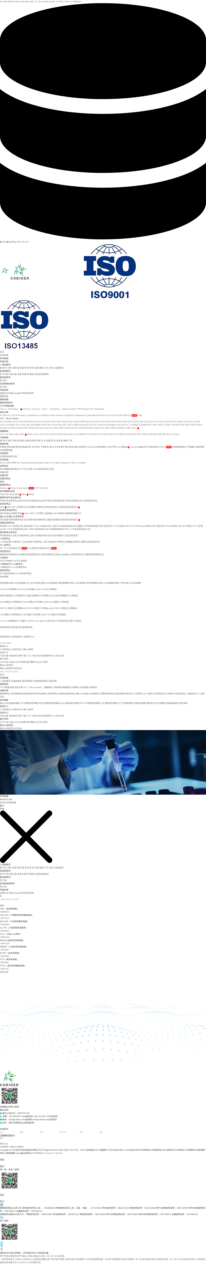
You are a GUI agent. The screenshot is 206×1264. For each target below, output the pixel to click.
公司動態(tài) (6, 649)
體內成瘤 (4, 640)
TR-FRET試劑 (26, 469)
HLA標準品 (149, 693)
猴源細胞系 (27, 681)
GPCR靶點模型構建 (9, 586)
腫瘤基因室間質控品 (9, 554)
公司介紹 (4, 662)
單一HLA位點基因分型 (13, 548)
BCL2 (3, 463)
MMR (31, 494)
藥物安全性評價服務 (9, 630)
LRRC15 (161, 425)
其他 (5, 380)
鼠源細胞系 (16, 681)
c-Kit (35, 434)
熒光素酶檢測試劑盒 (9, 469)
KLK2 (119, 425)
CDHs (180, 421)
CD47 (130, 421)
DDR (8, 463)
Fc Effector (5, 415)
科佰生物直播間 (43, 656)
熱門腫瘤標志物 (18, 693)
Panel (42, 488)
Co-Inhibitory (45, 415)
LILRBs (134, 425)
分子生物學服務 (7, 618)
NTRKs (145, 434)
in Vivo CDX (5, 643)
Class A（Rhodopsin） (11, 409)
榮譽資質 (25, 662)
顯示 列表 (2, 807)
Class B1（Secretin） (32, 409)
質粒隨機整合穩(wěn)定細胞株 (72, 583)
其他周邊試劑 (27, 393)
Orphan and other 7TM (72, 409)
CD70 (151, 421)
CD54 (135, 421)
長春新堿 (152, 447)
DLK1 (24, 425)
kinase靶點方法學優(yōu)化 (36, 602)
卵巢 (15, 368)
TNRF (128, 428)
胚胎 (15, 374)
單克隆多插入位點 (8, 535)
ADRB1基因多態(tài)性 (38, 529)
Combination (98, 409)
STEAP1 (75, 428)
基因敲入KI (29, 637)
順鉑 (76, 447)
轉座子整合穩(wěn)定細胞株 (128, 583)
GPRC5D (78, 425)
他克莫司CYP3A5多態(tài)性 (116, 526)
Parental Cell (87, 409)
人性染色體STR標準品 (31, 542)
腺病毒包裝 (27, 627)
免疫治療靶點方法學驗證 (66, 595)
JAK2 (128, 434)
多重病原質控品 (51, 507)
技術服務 (4, 576)
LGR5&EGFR (144, 425)
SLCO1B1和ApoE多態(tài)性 (143, 526)
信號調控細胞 (6, 456)
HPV (3, 507)
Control (176, 434)
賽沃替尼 (69, 447)
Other (140, 415)
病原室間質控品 (48, 554)
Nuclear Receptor (35, 463)
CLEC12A (4, 425)
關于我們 (4, 659)
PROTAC (130, 415)
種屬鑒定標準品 (73, 542)
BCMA (33, 421)
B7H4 (27, 421)
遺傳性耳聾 (17, 513)
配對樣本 (74, 520)
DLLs (18, 425)
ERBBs (37, 425)
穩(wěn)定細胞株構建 (10, 580)
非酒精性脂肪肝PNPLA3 (60, 529)
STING (120, 415)
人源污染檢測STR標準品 (54, 542)
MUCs (200, 425)
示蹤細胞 (57, 687)
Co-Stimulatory (32, 415)
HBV (9, 507)
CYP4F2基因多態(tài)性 (17, 529)
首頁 (2, 352)
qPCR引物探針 (20, 561)
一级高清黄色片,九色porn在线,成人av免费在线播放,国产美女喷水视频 (32, 1259)
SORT (61, 428)
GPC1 (65, 425)
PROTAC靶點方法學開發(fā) (13, 608)
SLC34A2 (44, 428)
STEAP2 (98, 428)
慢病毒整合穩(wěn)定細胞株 (13, 583)
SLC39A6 (53, 428)
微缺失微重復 (53, 520)
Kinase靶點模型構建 (9, 599)
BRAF (30, 434)
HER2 (122, 434)
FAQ (53, 656)
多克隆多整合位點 (43, 535)
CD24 (96, 421)
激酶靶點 (48, 687)
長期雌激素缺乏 (179, 447)
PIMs (160, 434)
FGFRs (111, 434)
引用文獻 (4, 656)
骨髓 (48, 440)
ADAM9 (8, 421)
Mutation (5, 488)
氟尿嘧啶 (200, 447)
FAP (43, 425)
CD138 (46, 421)
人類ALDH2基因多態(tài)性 (64, 526)
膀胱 (22, 440)
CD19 (59, 421)
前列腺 (32, 440)
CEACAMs (188, 421)
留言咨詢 (18, 668)
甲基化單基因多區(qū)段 (34, 501)
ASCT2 (15, 421)
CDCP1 (173, 421)
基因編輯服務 (6, 633)
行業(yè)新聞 (27, 649)
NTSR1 (182, 425)
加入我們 (43, 662)
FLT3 (116, 434)
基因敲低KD (5, 637)
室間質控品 (160, 693)
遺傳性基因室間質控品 (30, 554)
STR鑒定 (22, 621)
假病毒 (40, 507)
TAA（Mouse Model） (33, 687)
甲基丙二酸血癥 (45, 513)
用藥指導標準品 (108, 693)
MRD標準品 (37, 1153)
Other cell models (78, 463)
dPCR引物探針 (7, 561)
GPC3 (71, 425)
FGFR (55, 425)
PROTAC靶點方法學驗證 (65, 608)
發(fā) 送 (4, 1143)
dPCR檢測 (59, 621)
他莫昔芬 (83, 447)
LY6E (168, 425)
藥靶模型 (4, 396)
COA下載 (31, 656)
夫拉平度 (112, 447)
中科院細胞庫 (113, 1150)
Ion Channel (22, 463)
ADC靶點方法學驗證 (56, 614)
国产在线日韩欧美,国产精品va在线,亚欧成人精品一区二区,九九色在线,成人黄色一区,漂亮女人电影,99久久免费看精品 (40, 2)
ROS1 (170, 434)
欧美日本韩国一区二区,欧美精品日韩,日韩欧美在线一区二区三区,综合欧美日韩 (157, 1259)
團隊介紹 (34, 662)
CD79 (167, 421)
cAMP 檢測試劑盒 (41, 469)
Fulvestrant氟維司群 (139, 447)
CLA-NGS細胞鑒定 (8, 621)
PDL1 (14, 428)
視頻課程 (13, 656)
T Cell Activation (17, 415)
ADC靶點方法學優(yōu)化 (34, 614)
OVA (9, 428)
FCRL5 (48, 425)
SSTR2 (67, 428)
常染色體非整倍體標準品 (12, 520)
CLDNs (197, 421)
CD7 (146, 421)
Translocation (25, 488)
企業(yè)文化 (15, 662)
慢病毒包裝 (16, 627)
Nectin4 (3, 428)
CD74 (162, 421)
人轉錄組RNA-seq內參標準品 (13, 567)
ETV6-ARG (91, 434)
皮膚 (19, 374)
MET (188, 425)
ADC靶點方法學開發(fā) (11, 614)
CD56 (141, 421)
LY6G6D (175, 425)
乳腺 (22, 368)
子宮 (46, 368)
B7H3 (21, 421)
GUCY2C (93, 425)
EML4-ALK (73, 434)
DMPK (14, 463)
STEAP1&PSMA (86, 428)
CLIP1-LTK (43, 434)
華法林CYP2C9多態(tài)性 (12, 526)
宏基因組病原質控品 (69, 507)
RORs (32, 428)
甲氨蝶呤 (191, 447)
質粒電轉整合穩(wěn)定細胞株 (101, 583)
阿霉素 (3, 447)
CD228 (76, 421)
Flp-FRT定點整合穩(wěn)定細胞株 (41, 583)
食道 (29, 368)
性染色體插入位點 (60, 535)
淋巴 (10, 368)
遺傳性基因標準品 (67, 693)
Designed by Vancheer (53, 1153)
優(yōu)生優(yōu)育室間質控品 (70, 554)
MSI (7, 494)
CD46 (124, 421)
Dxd (119, 447)
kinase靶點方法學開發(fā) (11, 602)
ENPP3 (82, 421)
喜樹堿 (125, 447)
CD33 (107, 421)
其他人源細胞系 (56, 368)
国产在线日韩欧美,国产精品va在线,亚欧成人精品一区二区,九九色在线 (32, 1256)
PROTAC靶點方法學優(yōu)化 (40, 608)
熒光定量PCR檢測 (72, 621)
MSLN (194, 425)
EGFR (65, 434)
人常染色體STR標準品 (10, 542)
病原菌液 (32, 507)
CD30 (102, 421)
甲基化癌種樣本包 (74, 501)
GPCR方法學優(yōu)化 (30, 589)
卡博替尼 (44, 447)
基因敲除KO (17, 637)
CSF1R (52, 434)
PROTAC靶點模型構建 (10, 605)
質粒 (15, 456)
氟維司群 (27, 447)
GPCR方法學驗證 (49, 589)
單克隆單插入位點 (26, 535)
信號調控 (75, 687)
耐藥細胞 (66, 687)
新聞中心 (4, 646)
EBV (14, 507)
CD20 (64, 421)
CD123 (39, 421)
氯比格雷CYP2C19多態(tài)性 (38, 526)
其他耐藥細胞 (6, 450)
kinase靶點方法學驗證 (59, 602)
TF (103, 428)
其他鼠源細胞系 (41, 374)
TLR (114, 415)
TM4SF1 (121, 428)
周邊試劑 (52, 681)
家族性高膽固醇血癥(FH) (69, 513)
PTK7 (26, 428)
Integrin (113, 425)
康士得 (52, 447)
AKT (2, 434)
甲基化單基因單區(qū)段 (11, 501)
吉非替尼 (36, 447)
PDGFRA (153, 434)
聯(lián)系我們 (6, 665)
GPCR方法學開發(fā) (9, 589)
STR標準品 (138, 693)
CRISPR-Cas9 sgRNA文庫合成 (40, 621)
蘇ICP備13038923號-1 (69, 1150)
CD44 (118, 421)
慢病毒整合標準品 (124, 693)
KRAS (134, 434)
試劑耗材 (93, 687)
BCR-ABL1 (14, 434)
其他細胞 (84, 687)
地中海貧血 (5, 513)
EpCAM (90, 421)
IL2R (100, 425)
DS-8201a (164, 447)
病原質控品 (22, 507)
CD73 (156, 421)
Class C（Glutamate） (52, 409)
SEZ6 (37, 428)
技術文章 (60, 656)
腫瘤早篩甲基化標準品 (36, 693)
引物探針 (170, 693)
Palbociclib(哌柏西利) (98, 447)
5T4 (2, 421)
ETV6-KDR (102, 434)
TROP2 (113, 428)
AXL (7, 434)
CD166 (53, 421)
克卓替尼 (60, 447)
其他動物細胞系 (40, 681)
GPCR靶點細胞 (7, 687)
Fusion (14, 488)
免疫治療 (18, 687)
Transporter (65, 463)
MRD (12, 494)
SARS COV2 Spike (51, 463)
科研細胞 (4, 355)
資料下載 (22, 656)
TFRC (107, 428)
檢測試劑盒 (180, 693)
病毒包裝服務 (6, 624)
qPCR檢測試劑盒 (24, 573)
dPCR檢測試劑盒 (8, 573)
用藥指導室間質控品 (94, 554)
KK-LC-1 (126, 425)
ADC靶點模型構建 (8, 611)
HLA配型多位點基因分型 (41, 548)
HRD (25, 494)
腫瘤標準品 (5, 693)
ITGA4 (106, 425)
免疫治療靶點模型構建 (10, 592)
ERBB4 (82, 434)
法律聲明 (4, 1147)
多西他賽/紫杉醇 (15, 447)
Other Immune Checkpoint (62, 415)
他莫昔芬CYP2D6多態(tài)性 (169, 526)
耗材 (52, 469)
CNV (36, 488)
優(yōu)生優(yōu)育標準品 (88, 693)
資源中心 (4, 652)
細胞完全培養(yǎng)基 (10, 393)
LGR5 (154, 425)
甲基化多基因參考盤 (55, 501)
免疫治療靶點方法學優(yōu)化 (40, 595)
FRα (60, 425)
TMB (2, 494)
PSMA (20, 428)
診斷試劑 (4, 472)
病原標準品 (53, 693)
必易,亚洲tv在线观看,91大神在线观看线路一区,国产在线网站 (92, 1259)
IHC (46, 488)
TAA (109, 415)
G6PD (55, 513)
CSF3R (58, 434)
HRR (18, 494)
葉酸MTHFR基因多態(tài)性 (90, 526)
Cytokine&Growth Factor (96, 415)
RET (165, 434)
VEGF (135, 428)
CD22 (70, 421)
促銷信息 (16, 649)
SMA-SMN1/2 (30, 513)
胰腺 (41, 368)
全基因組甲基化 (90, 501)
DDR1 (12, 425)
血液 (37, 368)
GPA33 (85, 425)
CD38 (113, 421)
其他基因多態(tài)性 (81, 529)
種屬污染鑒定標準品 (90, 542)
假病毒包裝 (5, 627)
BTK (23, 434)
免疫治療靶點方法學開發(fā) (13, 595)
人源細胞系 (5, 681)
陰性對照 (64, 520)
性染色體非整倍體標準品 (35, 520)
